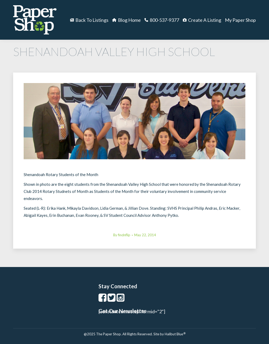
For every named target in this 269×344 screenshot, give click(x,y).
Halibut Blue (175, 334)
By (121, 235)
